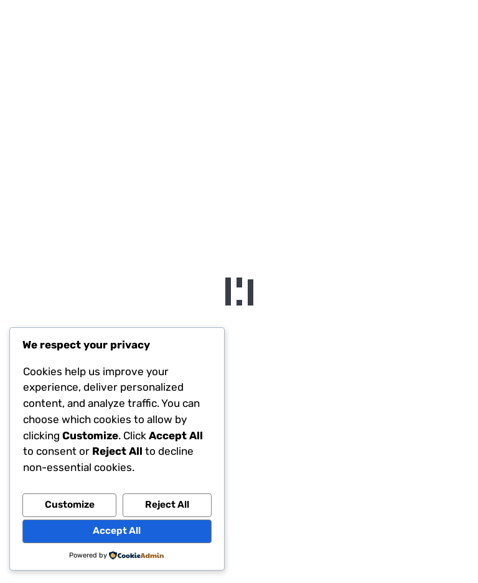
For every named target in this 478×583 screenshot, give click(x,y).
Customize (70, 504)
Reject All (167, 504)
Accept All (117, 530)
